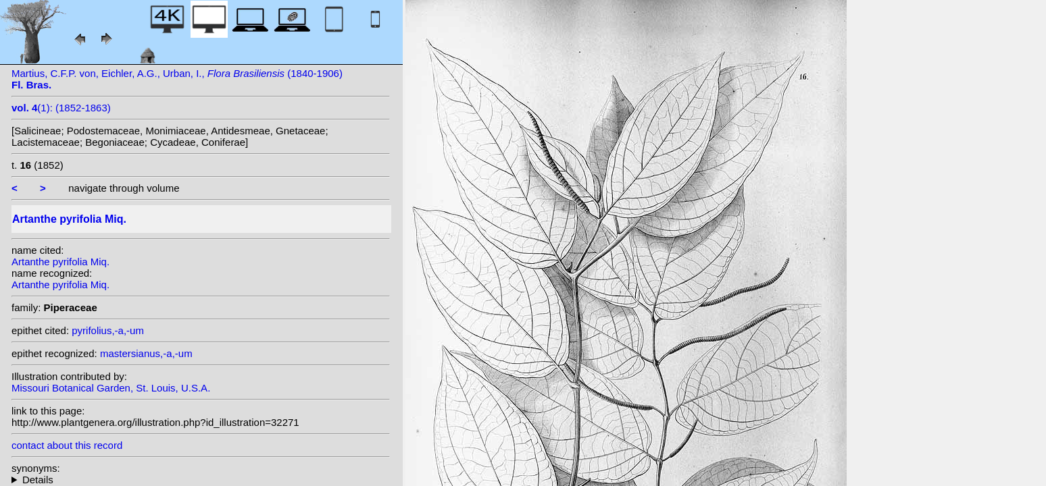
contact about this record (66, 445)
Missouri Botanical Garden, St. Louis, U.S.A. (110, 388)
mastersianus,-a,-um (146, 353)
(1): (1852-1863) (61, 107)
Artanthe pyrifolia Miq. (60, 261)
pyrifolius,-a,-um (108, 330)
